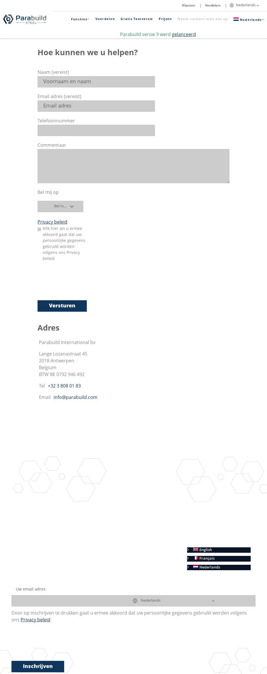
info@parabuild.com (75, 397)
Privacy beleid (52, 222)
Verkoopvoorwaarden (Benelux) (221, 524)
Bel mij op (48, 192)
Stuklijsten (120, 493)
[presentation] (81, 284)
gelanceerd (184, 35)
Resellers (201, 484)
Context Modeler (49, 507)
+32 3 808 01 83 (64, 386)
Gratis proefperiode (120, 527)
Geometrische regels (52, 524)
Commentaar (52, 145)
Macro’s (42, 516)
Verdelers (213, 5)
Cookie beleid (205, 541)
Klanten (188, 5)
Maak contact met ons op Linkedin (47, 541)
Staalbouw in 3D (40, 490)
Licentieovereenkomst (212, 501)
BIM (29, 533)
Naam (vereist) (53, 72)
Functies (80, 19)
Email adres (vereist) (59, 97)
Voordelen (105, 19)
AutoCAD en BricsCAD (122, 510)
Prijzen (165, 19)
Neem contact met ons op (203, 19)
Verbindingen (46, 498)
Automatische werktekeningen (138, 476)
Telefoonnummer (56, 121)
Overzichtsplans (125, 484)
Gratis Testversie (137, 19)
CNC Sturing (122, 501)
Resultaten (112, 467)
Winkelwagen (205, 467)
